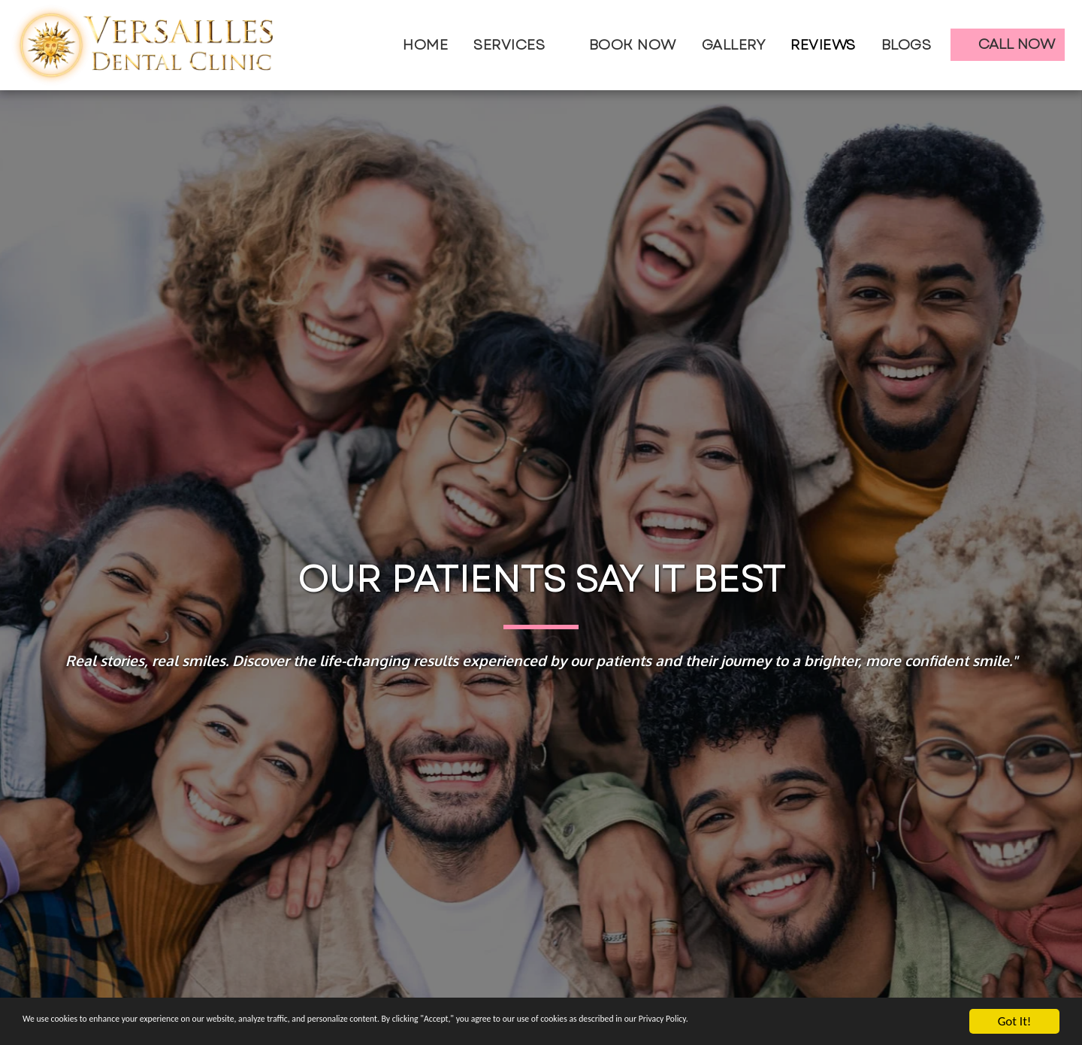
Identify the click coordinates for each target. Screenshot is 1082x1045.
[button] (518, 45)
